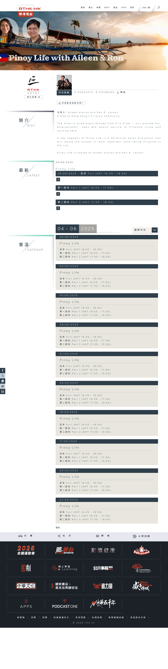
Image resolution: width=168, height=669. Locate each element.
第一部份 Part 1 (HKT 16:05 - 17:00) (85, 253)
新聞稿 (21, 617)
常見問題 (81, 617)
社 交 (67, 536)
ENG (144, 8)
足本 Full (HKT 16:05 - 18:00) (81, 249)
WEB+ (106, 9)
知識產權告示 (62, 617)
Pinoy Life (65, 169)
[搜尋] (159, 6)
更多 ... (59, 528)
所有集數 (64, 92)
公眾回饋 (144, 536)
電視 (82, 9)
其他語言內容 (138, 617)
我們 (131, 9)
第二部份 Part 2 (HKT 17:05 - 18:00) (85, 257)
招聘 (34, 617)
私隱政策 (98, 617)
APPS (123, 9)
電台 (90, 9)
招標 (45, 617)
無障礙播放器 (117, 617)
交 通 (28, 536)
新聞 (97, 9)
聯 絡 (105, 536)
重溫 (114, 9)
